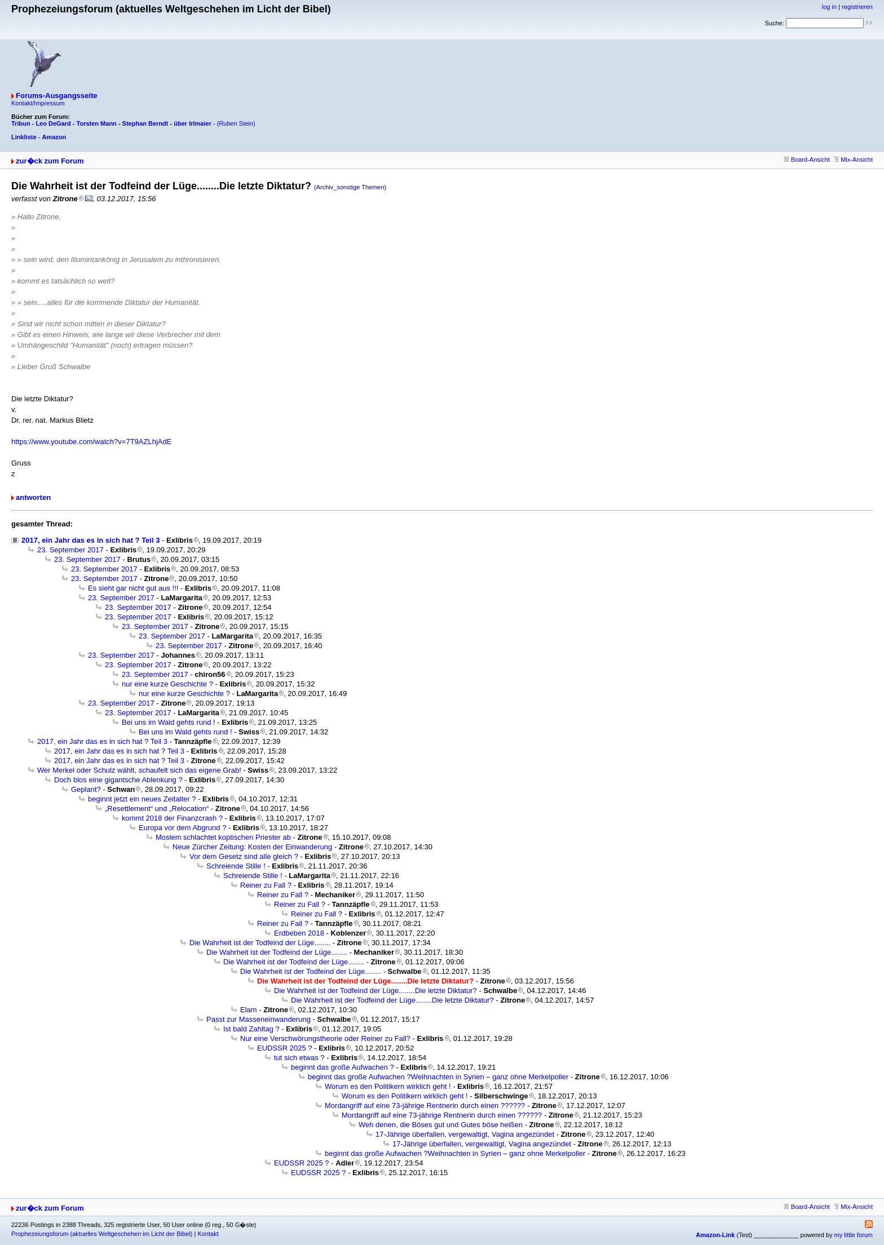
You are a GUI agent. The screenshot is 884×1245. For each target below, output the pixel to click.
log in (829, 6)
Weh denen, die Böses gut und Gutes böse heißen (441, 1124)
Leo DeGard (53, 123)
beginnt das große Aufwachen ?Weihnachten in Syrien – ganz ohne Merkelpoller (438, 1077)
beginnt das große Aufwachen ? (342, 1067)
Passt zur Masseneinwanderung (258, 1019)
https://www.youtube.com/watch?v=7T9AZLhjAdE (91, 441)
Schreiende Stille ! (236, 866)
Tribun (20, 123)
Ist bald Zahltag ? (251, 1029)
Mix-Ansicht (853, 159)
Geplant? (86, 789)
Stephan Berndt (145, 123)
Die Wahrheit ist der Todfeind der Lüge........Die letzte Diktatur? (375, 990)
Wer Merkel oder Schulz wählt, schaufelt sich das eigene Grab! (139, 770)
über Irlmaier (192, 123)
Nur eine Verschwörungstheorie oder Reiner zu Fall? (325, 1038)
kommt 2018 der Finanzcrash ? (172, 818)
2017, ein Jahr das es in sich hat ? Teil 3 (90, 540)
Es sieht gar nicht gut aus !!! (133, 588)
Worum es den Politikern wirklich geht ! (388, 1086)
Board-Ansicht (807, 159)
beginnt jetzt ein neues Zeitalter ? (142, 799)
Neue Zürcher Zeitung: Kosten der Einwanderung (252, 847)
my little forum (853, 1234)
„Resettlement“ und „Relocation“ (157, 808)
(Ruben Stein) (236, 123)
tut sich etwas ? (299, 1057)
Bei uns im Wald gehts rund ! (168, 722)
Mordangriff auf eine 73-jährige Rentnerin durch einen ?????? (425, 1105)
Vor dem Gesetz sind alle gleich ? (243, 856)
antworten (33, 497)
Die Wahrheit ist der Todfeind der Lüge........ (259, 942)
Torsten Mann (97, 123)
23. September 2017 (70, 550)
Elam (248, 1009)
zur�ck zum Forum (50, 161)
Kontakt (207, 1233)
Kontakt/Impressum (38, 103)
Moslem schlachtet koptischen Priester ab (223, 837)
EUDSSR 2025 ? (284, 1048)
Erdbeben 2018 (299, 933)
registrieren (857, 6)
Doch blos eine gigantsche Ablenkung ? (118, 780)
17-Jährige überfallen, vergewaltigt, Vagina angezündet (464, 1134)
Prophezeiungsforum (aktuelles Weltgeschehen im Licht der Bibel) (101, 1233)
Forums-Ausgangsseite (56, 95)
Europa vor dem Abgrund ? (182, 827)
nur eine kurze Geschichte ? (167, 684)
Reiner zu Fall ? (265, 885)
